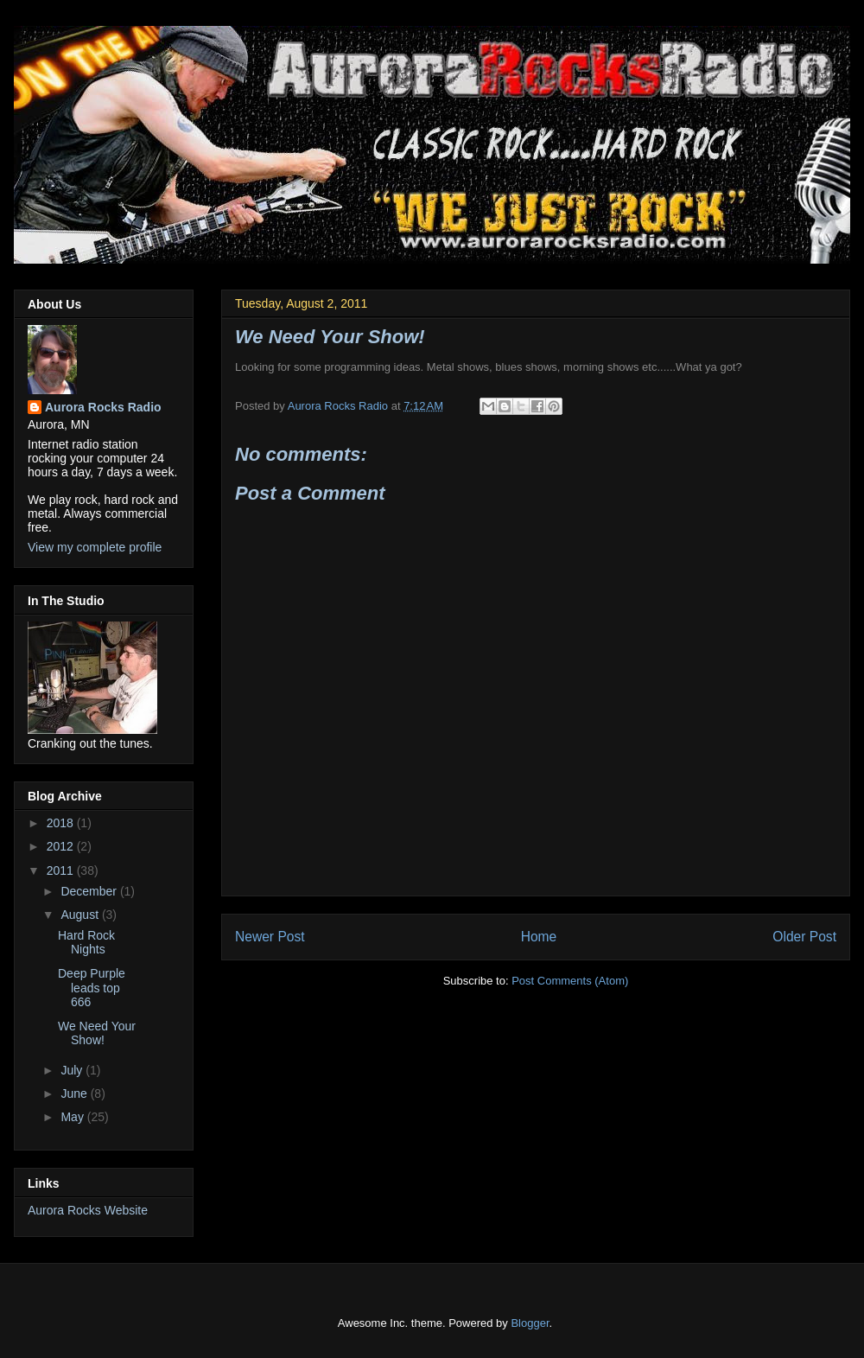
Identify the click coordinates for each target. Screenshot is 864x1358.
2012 (62, 846)
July (73, 1070)
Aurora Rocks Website (88, 1210)
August (80, 914)
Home (539, 936)
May (73, 1117)
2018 (62, 823)
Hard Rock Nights (86, 942)
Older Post (804, 936)
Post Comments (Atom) (569, 980)
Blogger (530, 1323)
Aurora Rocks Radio (103, 407)
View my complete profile (95, 547)
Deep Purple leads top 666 (91, 988)
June (75, 1093)
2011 (62, 870)
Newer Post (270, 936)
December (89, 891)
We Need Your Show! (97, 1033)
